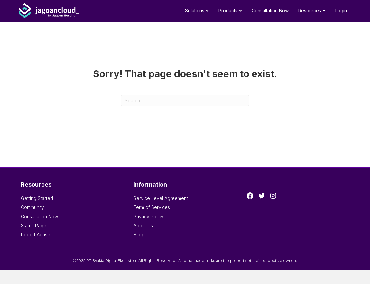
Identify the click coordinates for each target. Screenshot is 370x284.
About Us (143, 225)
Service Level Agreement (161, 198)
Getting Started (37, 198)
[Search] (185, 100)
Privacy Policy (148, 216)
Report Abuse (35, 234)
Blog (138, 234)
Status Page (33, 225)
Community (32, 207)
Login (341, 10)
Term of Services (152, 207)
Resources (309, 10)
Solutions (194, 10)
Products (227, 10)
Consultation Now (270, 10)
